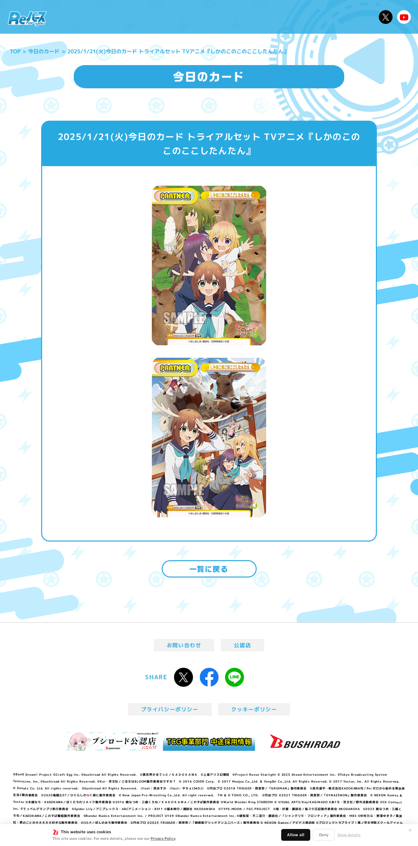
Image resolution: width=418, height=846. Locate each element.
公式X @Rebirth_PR (386, 17)
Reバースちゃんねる (404, 17)
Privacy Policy (163, 838)
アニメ (152, 17)
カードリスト (256, 17)
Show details (349, 834)
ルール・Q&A (304, 17)
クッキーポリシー (254, 709)
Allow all (295, 834)
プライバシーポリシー (170, 709)
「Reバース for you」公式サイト (27, 18)
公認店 (242, 645)
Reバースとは (113, 17)
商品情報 (215, 17)
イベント (182, 17)
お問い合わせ (184, 645)
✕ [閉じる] (410, 830)
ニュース (71, 17)
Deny (324, 834)
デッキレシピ (353, 17)
